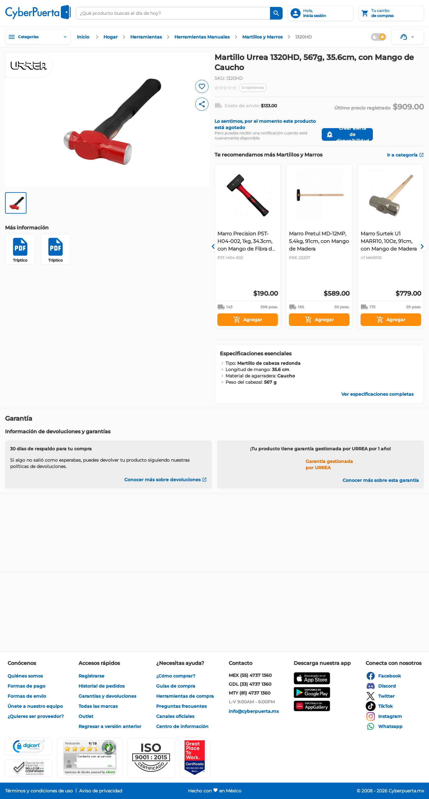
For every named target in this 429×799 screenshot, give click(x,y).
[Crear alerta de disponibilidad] (347, 134)
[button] (151, 758)
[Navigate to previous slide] (219, 246)
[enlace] (84, 37)
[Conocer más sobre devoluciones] (165, 479)
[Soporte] (407, 36)
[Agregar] (247, 319)
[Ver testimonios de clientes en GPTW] (194, 758)
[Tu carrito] (391, 13)
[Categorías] (38, 36)
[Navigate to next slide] (419, 246)
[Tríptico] (20, 249)
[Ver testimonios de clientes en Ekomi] (89, 758)
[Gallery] (319, 246)
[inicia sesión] (320, 13)
